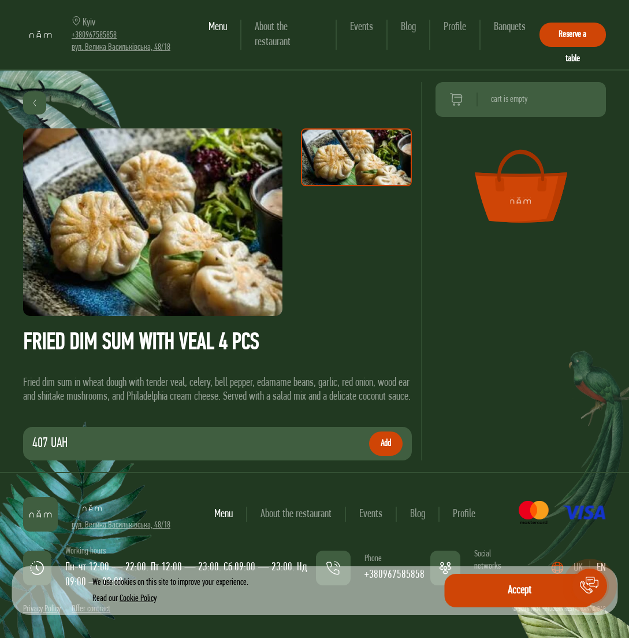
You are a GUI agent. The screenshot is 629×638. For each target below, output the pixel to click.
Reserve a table (572, 38)
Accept (519, 590)
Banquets (510, 27)
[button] (589, 586)
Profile (455, 27)
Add (386, 443)
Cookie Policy (138, 598)
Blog (408, 27)
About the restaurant (296, 514)
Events (361, 27)
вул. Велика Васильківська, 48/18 (121, 47)
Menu (218, 27)
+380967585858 (94, 35)
